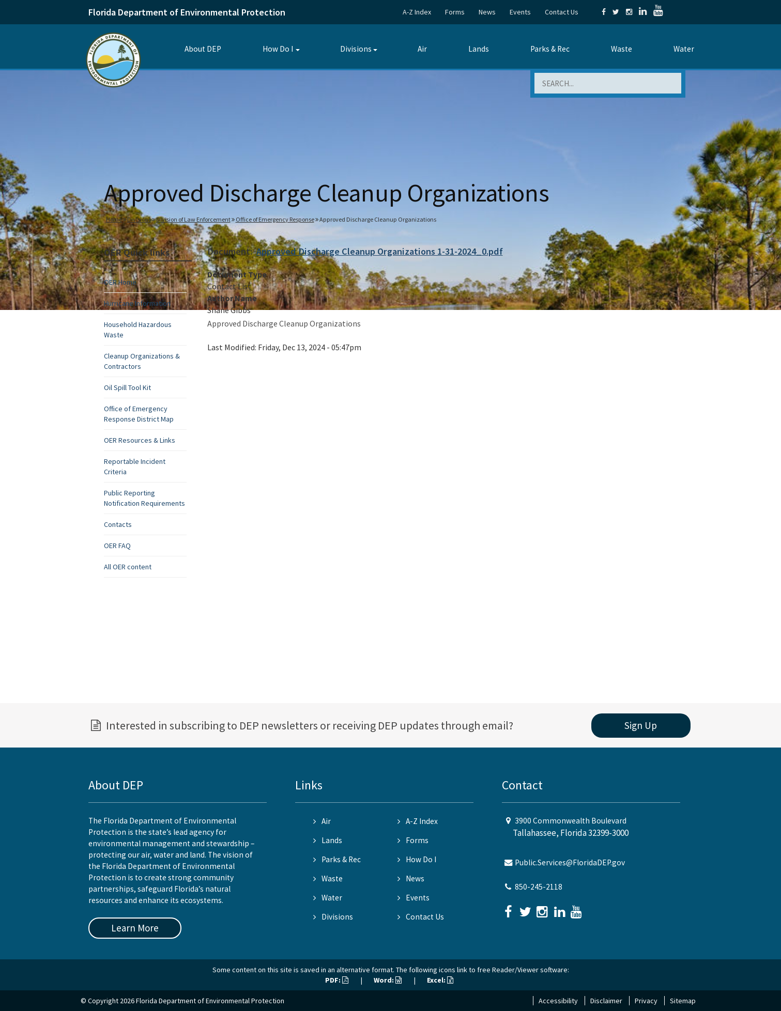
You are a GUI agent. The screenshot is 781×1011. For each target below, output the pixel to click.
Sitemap (683, 1000)
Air (422, 49)
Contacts (118, 524)
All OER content (127, 566)
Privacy (646, 1000)
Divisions (356, 49)
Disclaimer (606, 1000)
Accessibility (558, 1000)
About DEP (203, 49)
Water (683, 49)
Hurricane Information (137, 303)
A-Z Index (417, 12)
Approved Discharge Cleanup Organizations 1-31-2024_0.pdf (379, 251)
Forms (455, 12)
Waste (621, 49)
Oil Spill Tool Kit (127, 387)
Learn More (135, 928)
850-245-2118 (538, 887)
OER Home (120, 282)
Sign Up (640, 725)
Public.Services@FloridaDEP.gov (570, 862)
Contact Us (561, 12)
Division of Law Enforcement (193, 219)
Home (114, 219)
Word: (388, 980)
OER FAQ (117, 545)
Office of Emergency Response (275, 219)
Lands (478, 49)
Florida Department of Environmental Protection (186, 12)
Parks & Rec (550, 49)
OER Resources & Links (139, 440)
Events (520, 12)
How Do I (278, 49)
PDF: (336, 980)
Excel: (440, 980)
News (487, 12)
